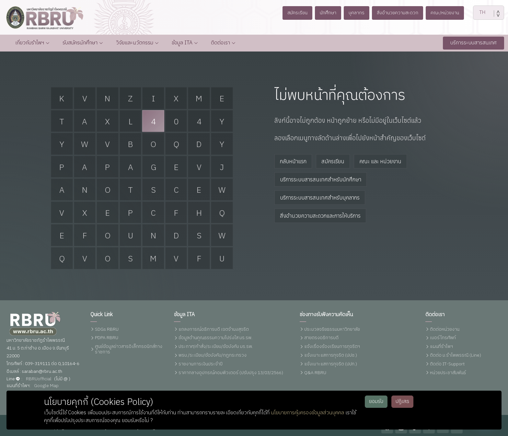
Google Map (46, 386)
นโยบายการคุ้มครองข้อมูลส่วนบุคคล (307, 412)
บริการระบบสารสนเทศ (473, 43)
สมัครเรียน (332, 161)
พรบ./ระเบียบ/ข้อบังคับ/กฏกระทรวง (213, 355)
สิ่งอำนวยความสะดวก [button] (399, 13)
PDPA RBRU (106, 338)
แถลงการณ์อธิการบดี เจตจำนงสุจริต (214, 329)
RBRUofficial (39, 379)
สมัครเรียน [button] (293, 13)
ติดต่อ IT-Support (447, 364)
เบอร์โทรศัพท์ (443, 338)
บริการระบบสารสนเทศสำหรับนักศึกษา (320, 179)
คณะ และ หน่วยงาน (380, 161)
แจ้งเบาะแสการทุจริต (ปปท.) (330, 364)
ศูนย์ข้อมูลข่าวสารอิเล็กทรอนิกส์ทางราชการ (128, 349)
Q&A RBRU (315, 373)
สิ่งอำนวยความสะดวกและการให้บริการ (320, 215)
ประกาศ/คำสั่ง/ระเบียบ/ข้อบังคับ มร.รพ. (216, 347)
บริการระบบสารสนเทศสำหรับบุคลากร (320, 197)
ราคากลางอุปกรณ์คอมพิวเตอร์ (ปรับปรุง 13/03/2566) (231, 373)
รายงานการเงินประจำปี (201, 364)
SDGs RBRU (107, 329)
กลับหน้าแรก (293, 161)
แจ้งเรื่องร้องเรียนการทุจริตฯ (332, 347)
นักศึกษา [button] (326, 13)
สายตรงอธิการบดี (321, 338)
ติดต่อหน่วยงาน (444, 329)
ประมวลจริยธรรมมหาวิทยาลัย (332, 329)
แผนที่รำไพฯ (441, 347)
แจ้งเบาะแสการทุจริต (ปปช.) (330, 355)
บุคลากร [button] (355, 13)
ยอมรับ (376, 401)
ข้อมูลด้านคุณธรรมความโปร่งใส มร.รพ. (215, 338)
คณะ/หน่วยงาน (448, 13)
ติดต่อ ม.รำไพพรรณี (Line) (455, 355)
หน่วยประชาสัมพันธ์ (448, 373)
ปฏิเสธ (402, 401)
